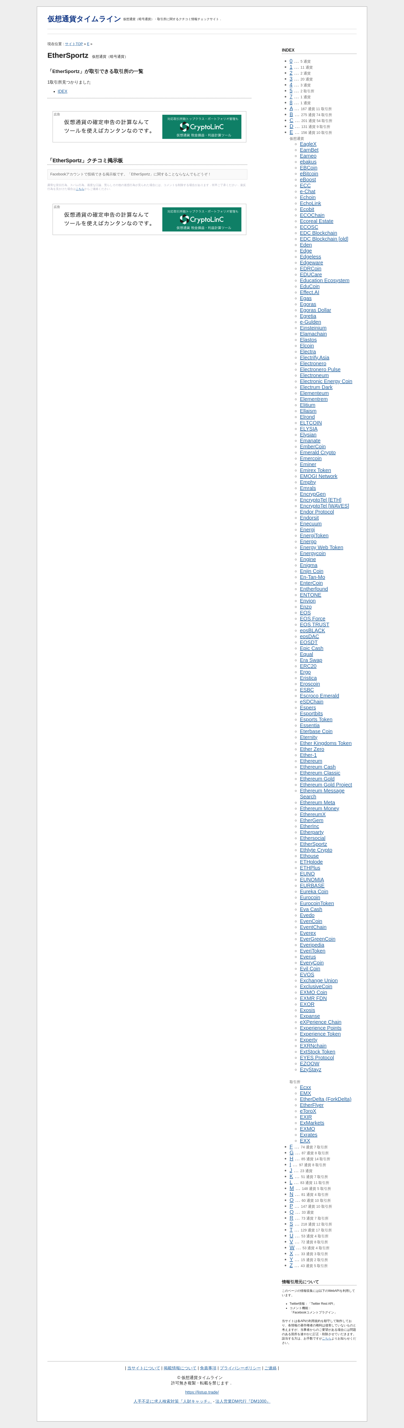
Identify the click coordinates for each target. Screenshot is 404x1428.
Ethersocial (312, 838)
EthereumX (313, 814)
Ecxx (305, 1087)
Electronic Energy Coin (326, 381)
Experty (308, 1040)
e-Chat (307, 191)
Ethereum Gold (317, 779)
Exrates (308, 1135)
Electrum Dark (316, 387)
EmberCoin (313, 446)
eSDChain (311, 701)
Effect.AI (309, 292)
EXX (305, 1140)
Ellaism (308, 411)
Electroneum (314, 375)
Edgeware (311, 262)
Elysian (308, 434)
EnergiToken (314, 535)
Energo (308, 541)
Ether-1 (308, 755)
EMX (305, 1093)
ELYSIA (309, 429)
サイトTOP (74, 44)
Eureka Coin (314, 891)
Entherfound (314, 589)
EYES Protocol (317, 1057)
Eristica (308, 678)
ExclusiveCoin (316, 986)
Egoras (308, 304)
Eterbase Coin (316, 731)
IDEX (62, 91)
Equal (306, 654)
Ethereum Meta (317, 802)
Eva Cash (311, 909)
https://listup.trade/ (202, 1392)
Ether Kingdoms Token (326, 743)
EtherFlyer (312, 1105)
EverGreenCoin (317, 939)
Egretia (308, 316)
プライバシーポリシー (240, 1368)
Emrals (308, 488)
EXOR (307, 1004)
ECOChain (312, 215)
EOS (305, 612)
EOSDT (309, 642)
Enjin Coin (311, 571)
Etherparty (312, 832)
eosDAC (309, 636)
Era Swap (311, 660)
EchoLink (310, 203)
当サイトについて (143, 1368)
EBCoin (308, 168)
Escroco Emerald (319, 696)
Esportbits (311, 713)
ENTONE (310, 595)
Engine (308, 559)
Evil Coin (310, 968)
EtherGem (311, 820)
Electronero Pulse (320, 369)
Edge (306, 251)
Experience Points (320, 1028)
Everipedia (312, 945)
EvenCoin (311, 921)
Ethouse (309, 856)
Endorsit (309, 518)
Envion (308, 601)
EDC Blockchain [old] (324, 239)
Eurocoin (310, 897)
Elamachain (313, 334)
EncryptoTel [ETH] (320, 500)
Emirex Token (315, 470)
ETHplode (311, 862)
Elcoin (307, 345)
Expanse (310, 1016)
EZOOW (309, 1063)
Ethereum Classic (320, 773)
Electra (308, 351)
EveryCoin (312, 962)
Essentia (310, 725)
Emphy (308, 482)
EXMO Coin (313, 992)
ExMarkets (312, 1123)
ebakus (308, 162)
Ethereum (311, 761)
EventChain (313, 927)
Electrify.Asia (314, 357)
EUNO (307, 874)
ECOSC (309, 227)
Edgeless (310, 256)
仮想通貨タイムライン (84, 19)
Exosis (307, 1010)
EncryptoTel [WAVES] (324, 506)
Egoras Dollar (315, 310)
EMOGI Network (319, 476)
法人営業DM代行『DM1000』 (242, 1401)
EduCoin (310, 286)
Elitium (307, 405)
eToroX (308, 1111)
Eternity (308, 737)
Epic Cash (311, 648)
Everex (308, 933)
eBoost (308, 179)
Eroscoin (310, 684)
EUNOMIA (312, 879)
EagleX (308, 144)
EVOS (307, 974)
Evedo (307, 915)
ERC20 (308, 666)
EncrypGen (313, 494)
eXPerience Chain (320, 1022)
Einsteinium (313, 328)
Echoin (308, 197)
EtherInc (309, 826)
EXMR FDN (313, 998)
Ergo (305, 672)
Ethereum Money (319, 808)
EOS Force (312, 618)
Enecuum (311, 523)
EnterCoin (311, 583)
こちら (80, 188)
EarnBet (309, 150)
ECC (305, 185)
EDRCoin (310, 268)
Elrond (307, 417)
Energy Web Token (321, 547)
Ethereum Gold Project (326, 785)
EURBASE (312, 885)
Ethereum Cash (318, 767)
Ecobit (307, 209)
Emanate (310, 440)
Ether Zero (312, 749)
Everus (308, 957)
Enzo (306, 607)
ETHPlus (310, 868)
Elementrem (314, 399)
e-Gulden (310, 322)
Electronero (313, 363)
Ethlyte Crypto (316, 850)
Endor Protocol (317, 512)
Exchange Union (319, 980)
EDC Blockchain (318, 233)
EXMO (307, 1129)
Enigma (308, 565)
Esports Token (316, 719)
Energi (307, 529)
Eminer (308, 464)
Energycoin (313, 553)
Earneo (308, 156)
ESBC (307, 690)
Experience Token (320, 1034)
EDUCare (311, 274)
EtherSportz (313, 844)
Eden (306, 245)
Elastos (308, 340)
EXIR (306, 1117)
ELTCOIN (311, 423)
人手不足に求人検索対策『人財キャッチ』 (172, 1401)
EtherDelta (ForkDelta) (325, 1099)
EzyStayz (310, 1069)
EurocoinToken (317, 903)
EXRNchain (313, 1046)
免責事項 (208, 1368)
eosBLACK (312, 630)
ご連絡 (270, 1368)
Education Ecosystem (324, 280)
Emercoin (311, 458)
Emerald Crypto (318, 452)
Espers (308, 707)
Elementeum (314, 393)
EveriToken (312, 951)
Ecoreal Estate (316, 221)
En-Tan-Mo (312, 577)
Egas (306, 298)
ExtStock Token (317, 1051)
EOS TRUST (314, 624)
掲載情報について (180, 1368)
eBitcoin (309, 173)
